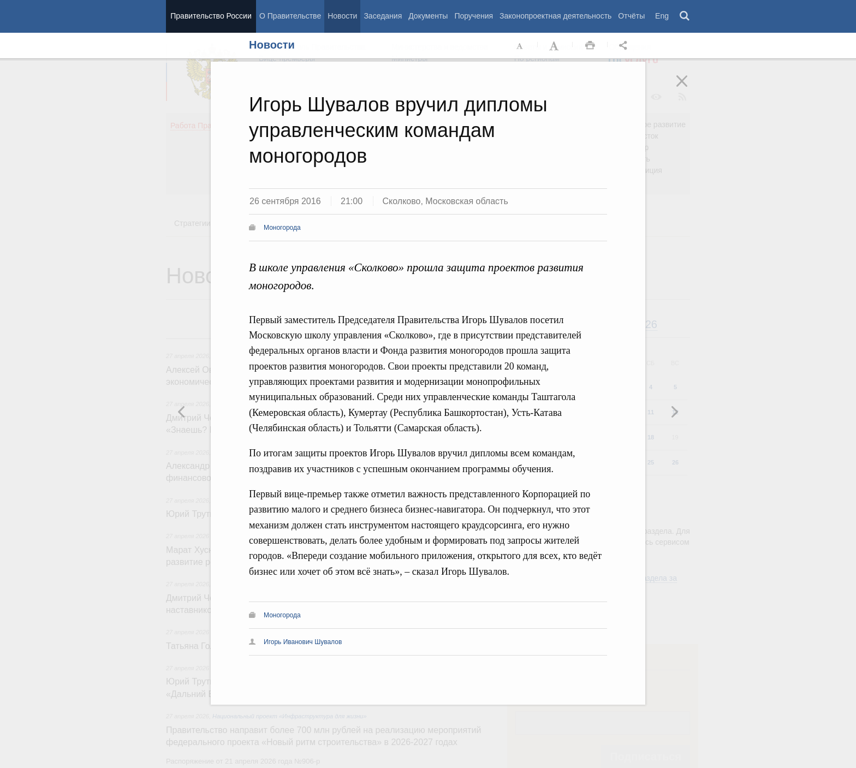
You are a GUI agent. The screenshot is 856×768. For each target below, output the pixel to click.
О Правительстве (290, 15)
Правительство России (210, 15)
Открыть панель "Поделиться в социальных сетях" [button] (625, 46)
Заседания (383, 15)
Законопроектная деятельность (555, 15)
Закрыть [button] (689, 88)
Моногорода (282, 227)
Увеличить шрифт (555, 46)
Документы (428, 15)
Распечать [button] (590, 46)
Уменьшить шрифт (520, 46)
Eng (662, 15)
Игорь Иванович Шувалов (303, 642)
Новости (342, 15)
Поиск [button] (685, 16)
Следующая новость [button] (181, 411)
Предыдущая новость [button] (674, 411)
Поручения (473, 15)
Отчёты (631, 15)
